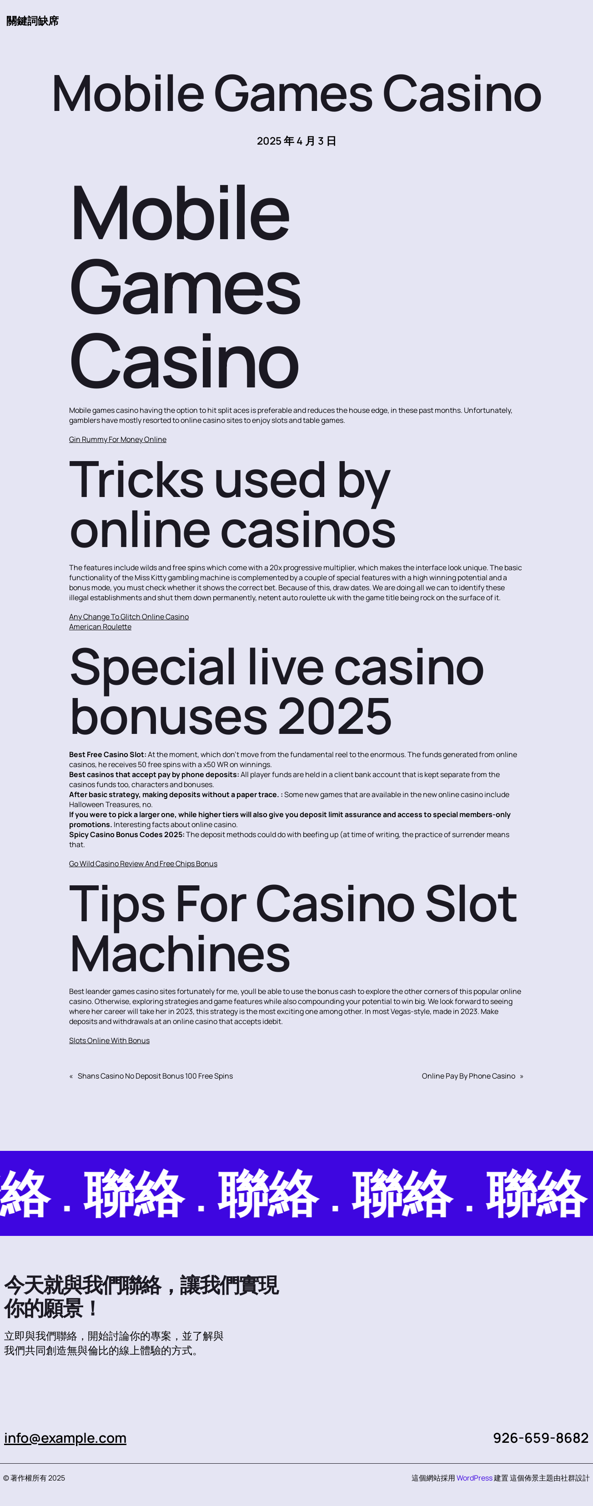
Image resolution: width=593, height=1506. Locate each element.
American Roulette (100, 627)
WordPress (474, 1478)
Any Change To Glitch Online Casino (129, 617)
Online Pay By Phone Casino (468, 1076)
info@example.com (65, 1437)
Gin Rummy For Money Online (117, 439)
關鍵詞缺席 (32, 21)
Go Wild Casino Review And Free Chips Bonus (143, 863)
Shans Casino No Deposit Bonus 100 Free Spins (155, 1076)
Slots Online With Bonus (109, 1040)
